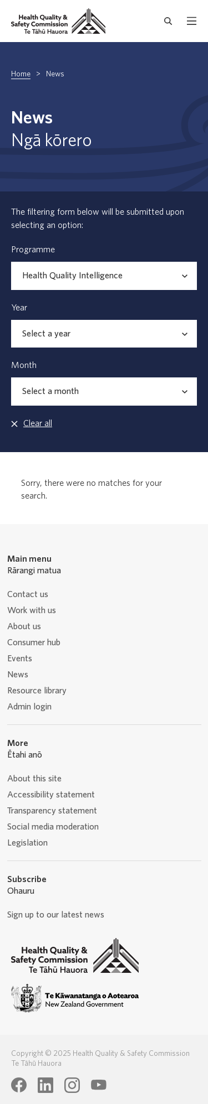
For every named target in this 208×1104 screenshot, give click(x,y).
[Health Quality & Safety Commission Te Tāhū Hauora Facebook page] (19, 1085)
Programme (33, 249)
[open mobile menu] (191, 21)
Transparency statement (52, 810)
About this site (34, 778)
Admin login (29, 706)
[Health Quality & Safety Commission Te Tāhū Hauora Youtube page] (98, 1085)
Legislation (27, 842)
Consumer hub (33, 642)
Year (19, 307)
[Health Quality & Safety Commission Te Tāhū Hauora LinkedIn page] (45, 1085)
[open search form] (168, 21)
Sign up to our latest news (55, 914)
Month (24, 365)
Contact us (27, 594)
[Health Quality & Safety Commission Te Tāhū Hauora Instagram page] (72, 1085)
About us (24, 626)
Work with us (31, 610)
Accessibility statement (51, 794)
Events (19, 658)
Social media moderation (53, 826)
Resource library (37, 690)
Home (21, 74)
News (17, 674)
